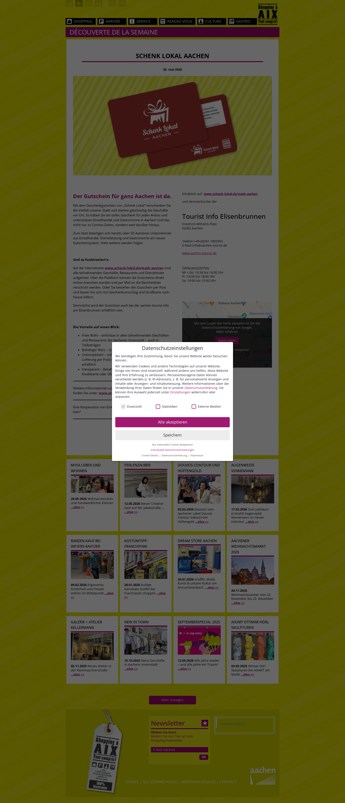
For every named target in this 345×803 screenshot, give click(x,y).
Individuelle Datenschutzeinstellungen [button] (172, 449)
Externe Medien (206, 406)
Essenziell (131, 406)
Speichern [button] (172, 435)
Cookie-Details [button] (150, 455)
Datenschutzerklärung (201, 388)
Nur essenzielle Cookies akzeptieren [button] (172, 444)
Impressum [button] (197, 455)
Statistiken (166, 406)
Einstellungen (180, 392)
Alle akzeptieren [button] (172, 422)
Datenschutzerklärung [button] (175, 455)
